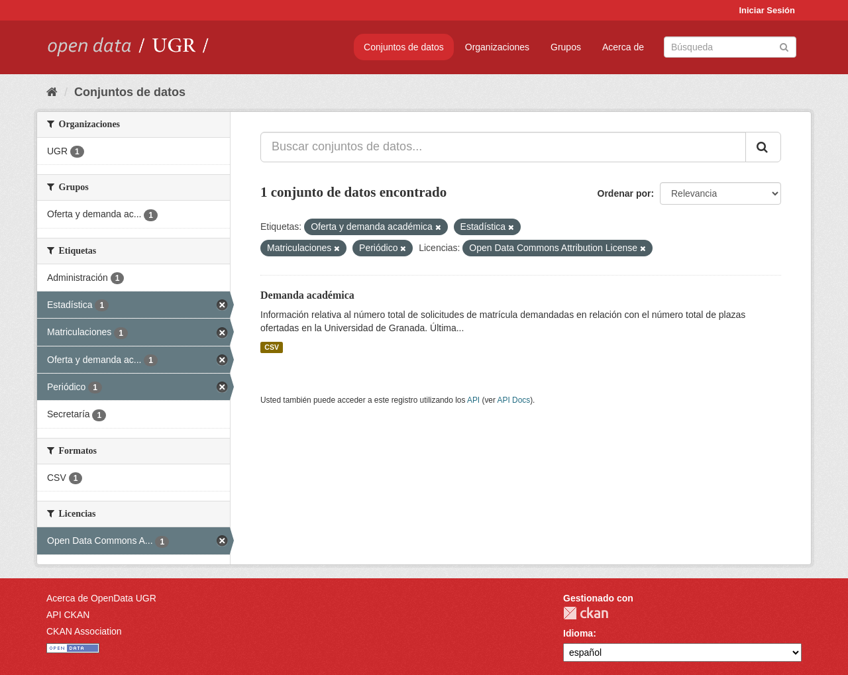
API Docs (514, 400)
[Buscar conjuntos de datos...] (503, 147)
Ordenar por (624, 193)
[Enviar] (784, 46)
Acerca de (623, 47)
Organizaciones (497, 47)
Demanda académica (307, 295)
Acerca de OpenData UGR (101, 598)
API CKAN (67, 614)
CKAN (585, 613)
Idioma (578, 633)
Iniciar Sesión (767, 10)
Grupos (566, 47)
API (473, 400)
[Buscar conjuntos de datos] (730, 47)
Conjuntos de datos (404, 47)
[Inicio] (52, 92)
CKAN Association (84, 631)
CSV (271, 347)
